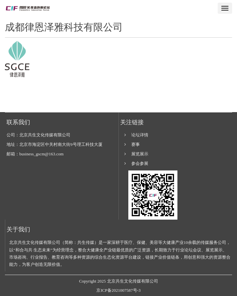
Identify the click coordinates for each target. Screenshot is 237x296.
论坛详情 (139, 134)
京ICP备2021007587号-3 (118, 290)
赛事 (135, 144)
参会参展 (139, 163)
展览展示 (139, 153)
